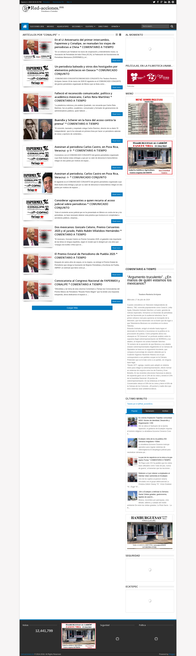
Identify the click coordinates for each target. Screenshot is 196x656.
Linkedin (165, 2)
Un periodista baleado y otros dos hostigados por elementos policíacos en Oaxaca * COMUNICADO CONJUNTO (86, 70)
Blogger (172, 654)
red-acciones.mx (27, 654)
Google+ (161, 2)
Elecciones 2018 (37, 26)
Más (68, 2)
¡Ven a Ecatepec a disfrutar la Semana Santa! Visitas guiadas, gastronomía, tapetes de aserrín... (153, 494)
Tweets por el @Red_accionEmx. (140, 404)
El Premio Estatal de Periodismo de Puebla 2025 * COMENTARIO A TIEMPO (86, 255)
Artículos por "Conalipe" (40, 34)
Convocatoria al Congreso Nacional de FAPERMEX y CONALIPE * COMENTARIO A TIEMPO (87, 282)
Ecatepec (89, 26)
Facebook (158, 2)
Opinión (114, 26)
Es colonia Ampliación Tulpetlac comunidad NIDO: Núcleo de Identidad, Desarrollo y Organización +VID (155, 420)
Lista (120, 34)
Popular (134, 411)
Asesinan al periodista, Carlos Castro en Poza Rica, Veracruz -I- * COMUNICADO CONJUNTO (87, 175)
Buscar (171, 26)
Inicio (25, 26)
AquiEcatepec (63, 26)
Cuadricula (117, 34)
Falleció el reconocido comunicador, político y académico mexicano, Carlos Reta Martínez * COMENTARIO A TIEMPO (83, 97)
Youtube (169, 2)
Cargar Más (72, 308)
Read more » (116, 60)
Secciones (76, 26)
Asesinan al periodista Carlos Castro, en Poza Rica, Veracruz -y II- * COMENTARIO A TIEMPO (87, 148)
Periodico (46, 2)
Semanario (150, 411)
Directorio (103, 26)
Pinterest (173, 2)
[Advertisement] (120, 13)
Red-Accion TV (58, 2)
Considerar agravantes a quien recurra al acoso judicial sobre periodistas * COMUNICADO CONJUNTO (85, 204)
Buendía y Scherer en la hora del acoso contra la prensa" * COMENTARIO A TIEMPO (85, 121)
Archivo (50, 26)
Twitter (154, 2)
